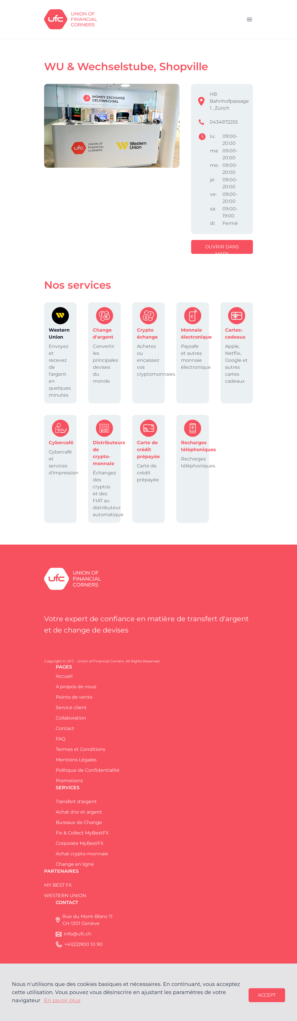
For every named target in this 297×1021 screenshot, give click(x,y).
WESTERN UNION (65, 895)
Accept (267, 995)
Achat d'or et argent (79, 812)
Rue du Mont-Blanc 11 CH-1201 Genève (87, 920)
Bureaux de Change (79, 822)
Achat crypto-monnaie (82, 853)
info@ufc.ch (77, 934)
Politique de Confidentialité (87, 770)
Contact (65, 728)
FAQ (60, 739)
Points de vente (74, 697)
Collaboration (71, 718)
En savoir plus (62, 1000)
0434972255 (224, 122)
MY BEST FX (58, 885)
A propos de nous (76, 686)
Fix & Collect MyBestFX (82, 833)
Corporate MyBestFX (80, 843)
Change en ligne (75, 864)
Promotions (69, 780)
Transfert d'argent (76, 801)
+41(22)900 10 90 (83, 944)
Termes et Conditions (80, 749)
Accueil (64, 676)
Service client (71, 707)
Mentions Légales (76, 759)
